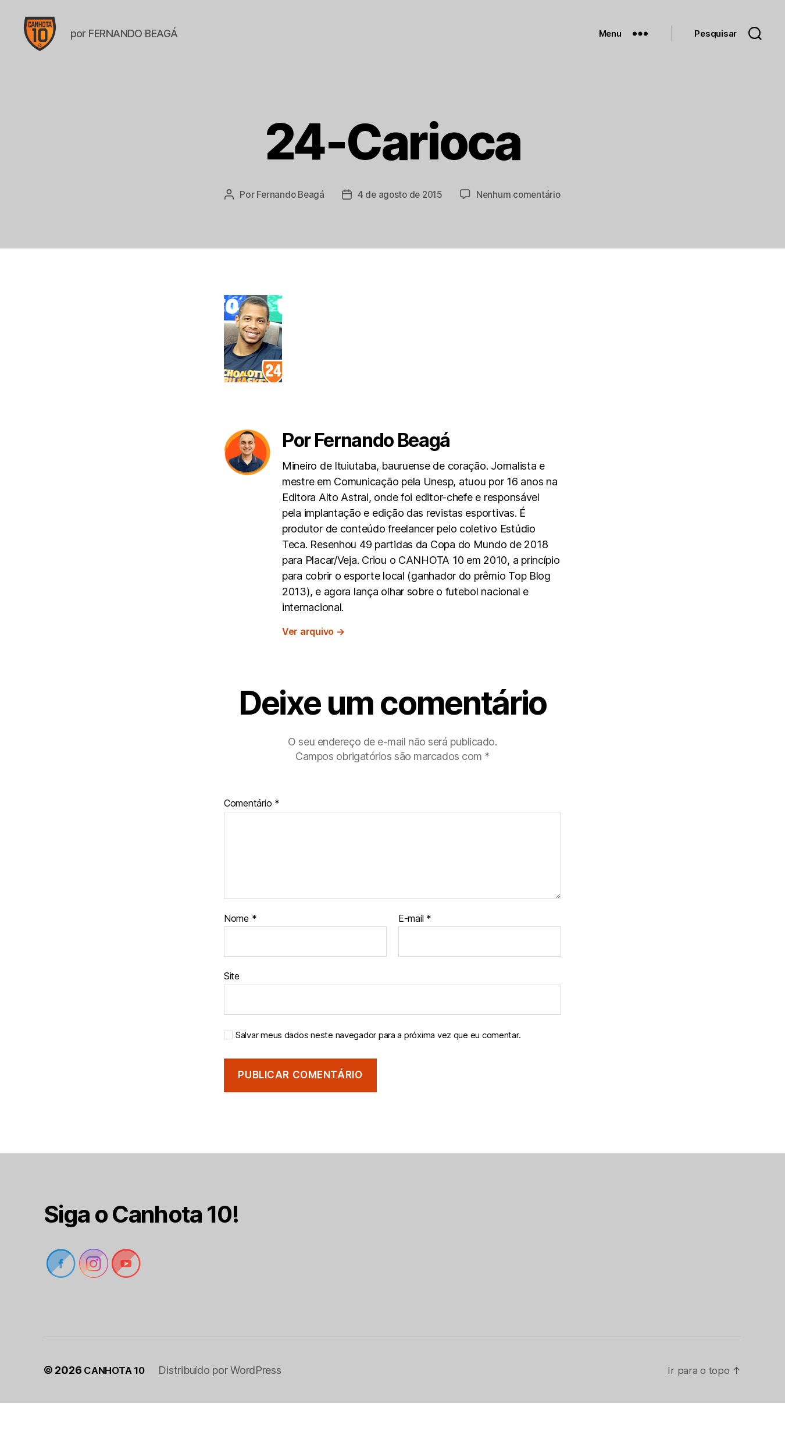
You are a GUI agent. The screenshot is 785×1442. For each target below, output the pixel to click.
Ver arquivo (313, 670)
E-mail (414, 958)
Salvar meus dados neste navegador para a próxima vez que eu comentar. (378, 1074)
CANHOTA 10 (116, 1409)
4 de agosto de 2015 (460, 212)
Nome (240, 958)
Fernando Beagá (347, 212)
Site (232, 1015)
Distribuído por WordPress (224, 1409)
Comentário (252, 842)
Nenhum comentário (401, 234)
